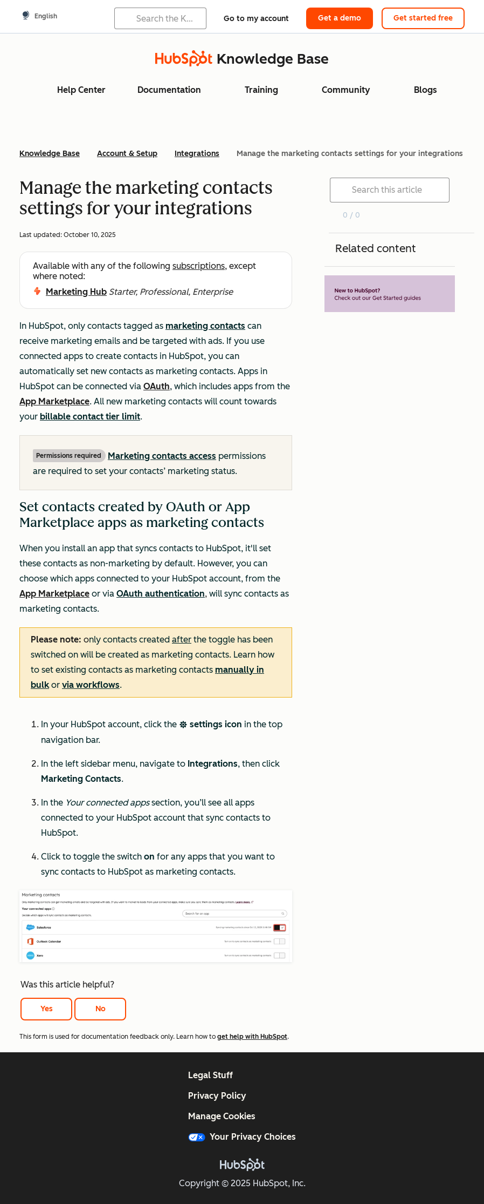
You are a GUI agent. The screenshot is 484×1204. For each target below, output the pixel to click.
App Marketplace (54, 401)
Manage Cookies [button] (221, 1116)
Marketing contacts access (162, 456)
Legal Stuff (210, 1075)
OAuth (156, 386)
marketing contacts (205, 326)
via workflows (91, 685)
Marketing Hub (76, 292)
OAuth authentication (160, 594)
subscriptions (198, 266)
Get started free (423, 18)
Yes (46, 1008)
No (100, 1008)
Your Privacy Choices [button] (242, 1137)
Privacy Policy (217, 1096)
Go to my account (256, 18)
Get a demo (339, 18)
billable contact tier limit (90, 416)
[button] (155, 599)
